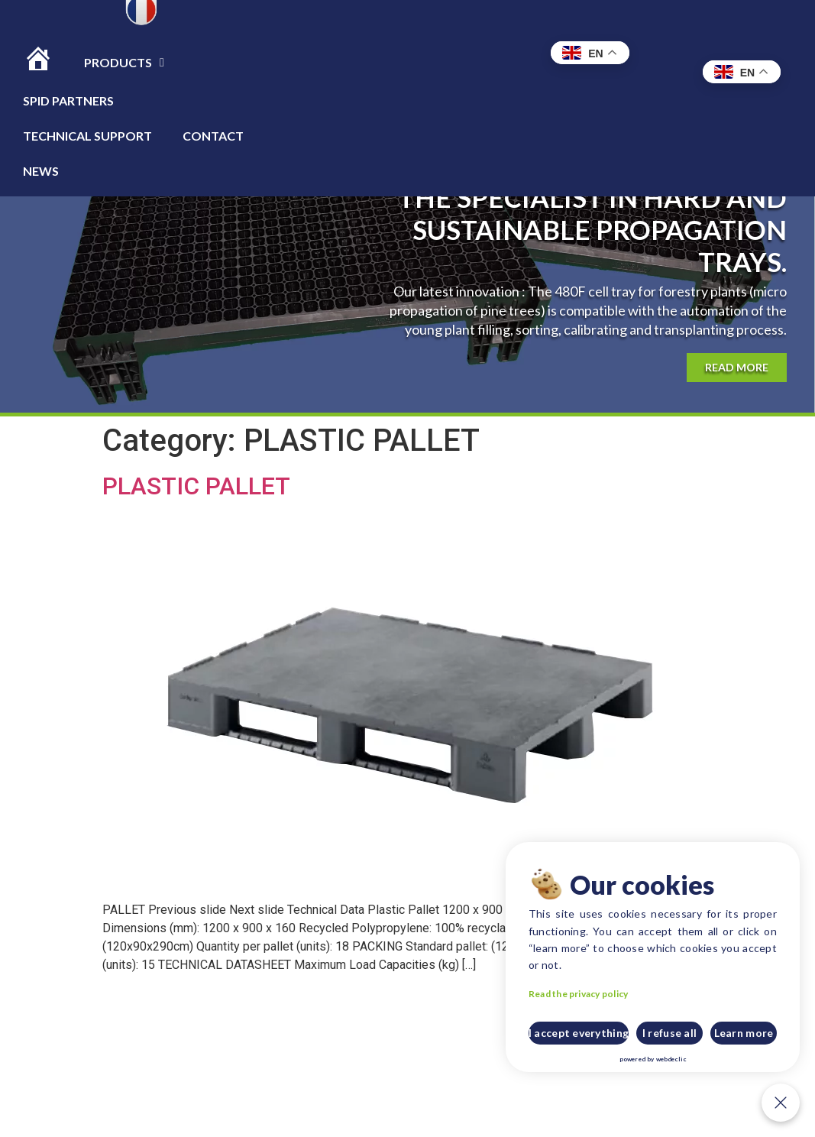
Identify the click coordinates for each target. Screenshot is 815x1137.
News (41, 171)
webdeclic (689, 1062)
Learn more (752, 1042)
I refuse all (684, 1042)
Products (124, 62)
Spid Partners (68, 100)
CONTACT (213, 135)
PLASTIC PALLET (196, 485)
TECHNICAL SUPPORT (87, 135)
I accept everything (608, 1042)
